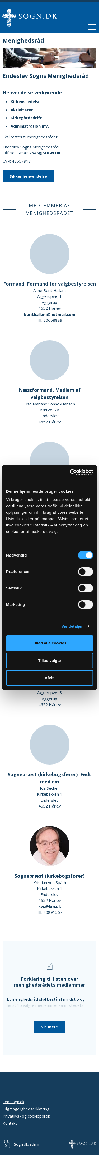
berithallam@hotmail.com (49, 314)
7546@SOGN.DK (45, 152)
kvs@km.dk (49, 906)
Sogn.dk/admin (27, 1144)
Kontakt (10, 1123)
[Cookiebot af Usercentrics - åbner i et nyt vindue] (70, 472)
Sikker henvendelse (28, 176)
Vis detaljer (72, 626)
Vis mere (49, 1026)
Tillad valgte (49, 660)
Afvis (49, 678)
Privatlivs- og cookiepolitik (26, 1116)
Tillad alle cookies (49, 643)
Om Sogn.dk (13, 1101)
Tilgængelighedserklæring (26, 1108)
